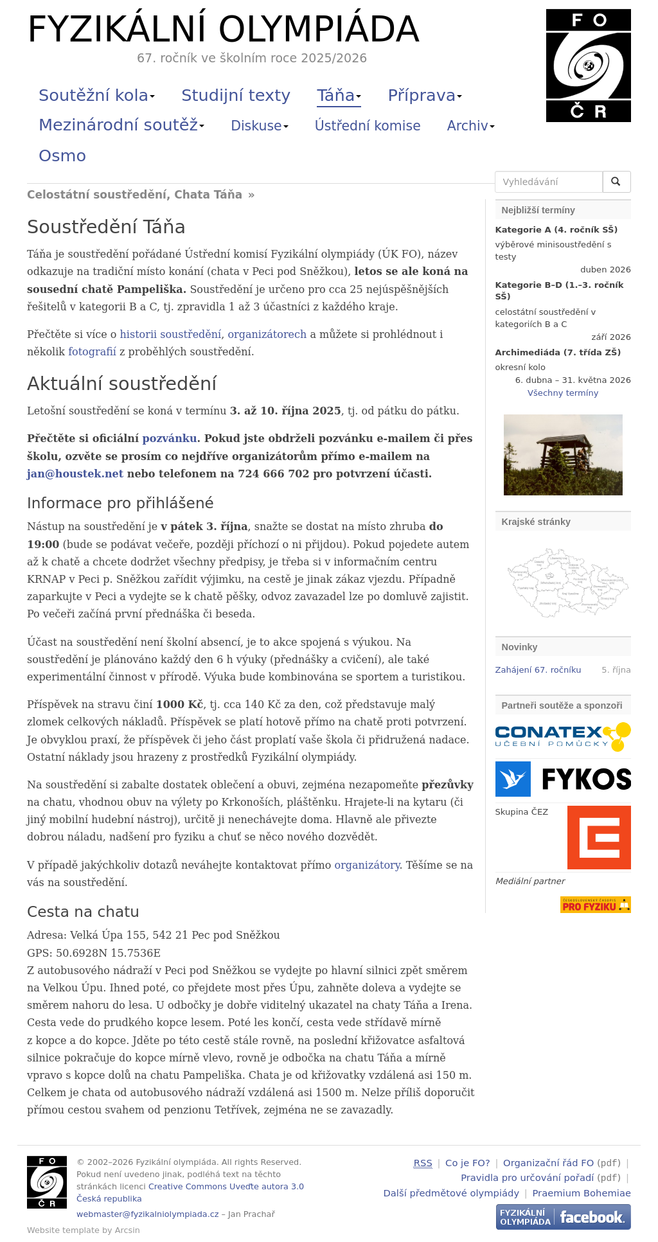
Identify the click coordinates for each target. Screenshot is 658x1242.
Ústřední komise (368, 126)
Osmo (62, 155)
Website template (63, 1230)
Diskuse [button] (260, 126)
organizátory (367, 865)
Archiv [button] (471, 126)
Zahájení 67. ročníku (538, 670)
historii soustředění (171, 334)
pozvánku (170, 438)
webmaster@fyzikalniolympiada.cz (147, 1214)
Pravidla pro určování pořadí (527, 1176)
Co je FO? (467, 1162)
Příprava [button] (425, 95)
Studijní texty (235, 95)
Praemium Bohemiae (581, 1190)
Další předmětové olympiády (452, 1190)
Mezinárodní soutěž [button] (121, 124)
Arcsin (127, 1230)
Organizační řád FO (548, 1162)
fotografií (92, 352)
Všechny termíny (563, 393)
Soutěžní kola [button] (97, 95)
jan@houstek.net (75, 474)
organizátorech (267, 334)
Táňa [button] (339, 95)
